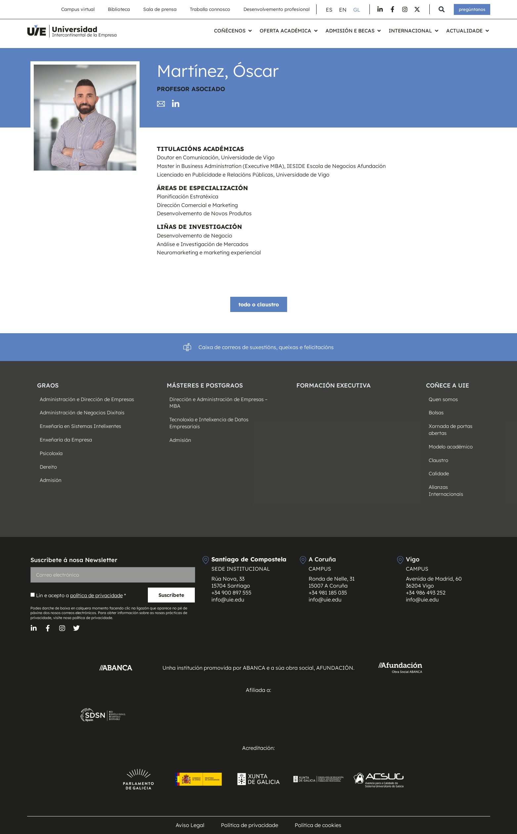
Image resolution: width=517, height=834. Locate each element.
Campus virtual (78, 9)
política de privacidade (96, 595)
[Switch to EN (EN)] (343, 9)
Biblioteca (119, 9)
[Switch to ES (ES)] (329, 9)
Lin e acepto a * (81, 595)
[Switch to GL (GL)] (357, 9)
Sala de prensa (160, 9)
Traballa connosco (210, 9)
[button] (441, 9)
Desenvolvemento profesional (276, 9)
